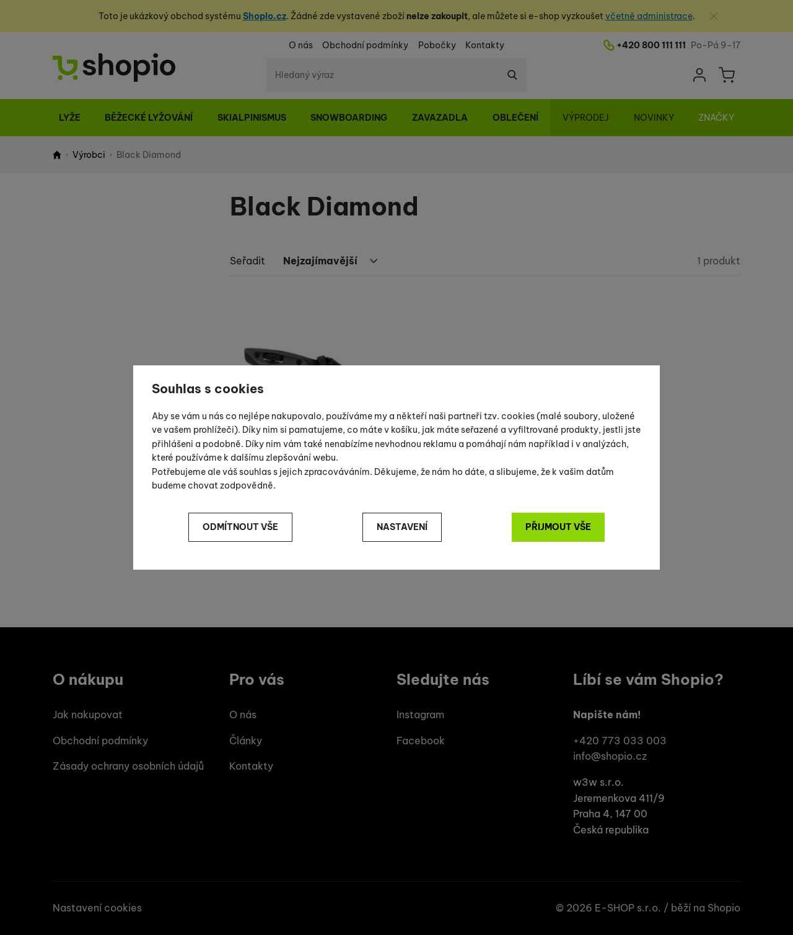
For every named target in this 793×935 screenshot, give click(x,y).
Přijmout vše (558, 527)
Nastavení (402, 527)
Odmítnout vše (240, 527)
